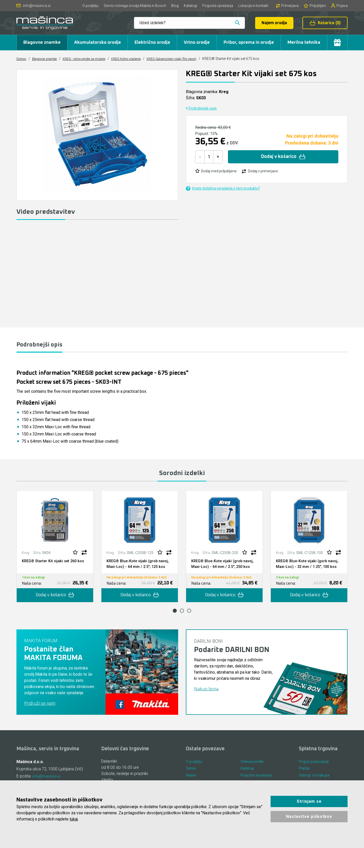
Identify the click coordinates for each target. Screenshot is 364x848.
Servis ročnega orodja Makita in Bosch (135, 6)
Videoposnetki (253, 769)
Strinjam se (309, 801)
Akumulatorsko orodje (97, 42)
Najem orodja (274, 23)
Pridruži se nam (39, 711)
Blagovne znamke (42, 42)
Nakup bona (206, 696)
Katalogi (190, 6)
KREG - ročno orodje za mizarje (94, 59)
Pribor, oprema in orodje (249, 42)
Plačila (304, 777)
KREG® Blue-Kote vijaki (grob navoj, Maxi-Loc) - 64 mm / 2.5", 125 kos (136, 568)
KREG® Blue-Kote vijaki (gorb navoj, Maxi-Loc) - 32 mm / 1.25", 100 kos (307, 568)
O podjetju (90, 6)
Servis (191, 777)
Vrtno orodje (197, 42)
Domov (22, 59)
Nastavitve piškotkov (309, 816)
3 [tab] (189, 618)
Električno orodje (152, 42)
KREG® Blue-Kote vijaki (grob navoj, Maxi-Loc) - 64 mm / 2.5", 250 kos (221, 568)
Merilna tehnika (304, 42)
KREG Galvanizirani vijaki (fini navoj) (194, 59)
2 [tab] (182, 618)
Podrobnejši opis (202, 108)
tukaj (74, 819)
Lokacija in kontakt (253, 6)
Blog (175, 6)
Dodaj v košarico (283, 156)
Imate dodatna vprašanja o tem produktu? (223, 188)
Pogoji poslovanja (315, 769)
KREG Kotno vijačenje (142, 59)
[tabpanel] (54, 551)
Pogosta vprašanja (217, 6)
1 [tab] (174, 618)
